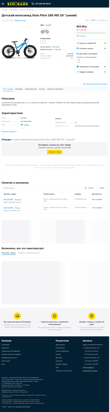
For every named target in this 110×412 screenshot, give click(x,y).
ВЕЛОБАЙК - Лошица (12, 200)
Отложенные (60, 348)
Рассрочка (5, 348)
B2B (57, 367)
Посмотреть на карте (90, 371)
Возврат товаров (61, 364)
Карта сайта (6, 361)
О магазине (6, 345)
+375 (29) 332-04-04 (91, 351)
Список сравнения (62, 351)
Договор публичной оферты (11, 354)
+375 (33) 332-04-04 (91, 354)
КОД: (87, 20)
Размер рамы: (45, 38)
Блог (3, 364)
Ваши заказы (60, 345)
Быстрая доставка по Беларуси (17, 322)
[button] (102, 20)
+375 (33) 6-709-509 (91, 364)
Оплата (58, 354)
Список (89, 188)
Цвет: (42, 25)
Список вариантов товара (96, 84)
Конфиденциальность (9, 358)
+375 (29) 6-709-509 (91, 361)
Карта (100, 188)
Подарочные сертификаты (11, 351)
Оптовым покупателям (63, 371)
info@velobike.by (88, 367)
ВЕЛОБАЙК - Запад (12, 208)
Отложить (81, 36)
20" (76, 122)
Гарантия (59, 361)
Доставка (59, 358)
